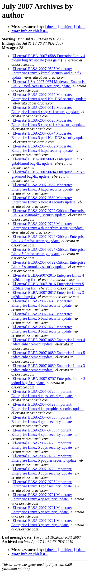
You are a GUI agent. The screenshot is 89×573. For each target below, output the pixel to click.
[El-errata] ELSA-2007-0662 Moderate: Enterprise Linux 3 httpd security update (42, 187)
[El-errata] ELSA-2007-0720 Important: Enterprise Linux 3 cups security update (42, 471)
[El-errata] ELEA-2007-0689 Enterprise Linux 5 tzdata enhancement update (48, 355)
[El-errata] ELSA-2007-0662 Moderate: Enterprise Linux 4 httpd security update (42, 148)
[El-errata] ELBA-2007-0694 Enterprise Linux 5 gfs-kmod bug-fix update (48, 174)
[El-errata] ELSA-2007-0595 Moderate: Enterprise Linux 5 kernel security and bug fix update (46, 73)
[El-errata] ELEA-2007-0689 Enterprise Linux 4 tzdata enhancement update (48, 342)
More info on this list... (29, 31)
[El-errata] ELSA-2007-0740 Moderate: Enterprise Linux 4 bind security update (42, 303)
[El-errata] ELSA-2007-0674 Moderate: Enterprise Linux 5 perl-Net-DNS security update (48, 135)
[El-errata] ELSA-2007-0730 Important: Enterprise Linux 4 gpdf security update (42, 419)
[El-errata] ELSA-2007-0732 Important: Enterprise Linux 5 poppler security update (44, 458)
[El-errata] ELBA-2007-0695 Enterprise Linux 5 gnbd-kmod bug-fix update (48, 161)
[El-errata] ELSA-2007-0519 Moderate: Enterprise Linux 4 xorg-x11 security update (45, 109)
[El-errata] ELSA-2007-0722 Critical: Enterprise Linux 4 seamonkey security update (48, 213)
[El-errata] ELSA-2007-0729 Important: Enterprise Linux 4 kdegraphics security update (47, 406)
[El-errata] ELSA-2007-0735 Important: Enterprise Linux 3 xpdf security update (42, 484)
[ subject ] (67, 27)
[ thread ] (52, 27)
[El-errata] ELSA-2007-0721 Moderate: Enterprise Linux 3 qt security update (41, 522)
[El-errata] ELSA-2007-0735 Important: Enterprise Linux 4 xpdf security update (42, 432)
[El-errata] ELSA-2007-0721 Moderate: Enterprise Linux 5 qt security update (41, 510)
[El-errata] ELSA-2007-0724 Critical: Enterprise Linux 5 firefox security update (48, 251)
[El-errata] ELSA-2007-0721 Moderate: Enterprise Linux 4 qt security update (41, 497)
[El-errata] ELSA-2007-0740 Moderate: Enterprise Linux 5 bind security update (42, 316)
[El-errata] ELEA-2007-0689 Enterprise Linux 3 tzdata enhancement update (48, 368)
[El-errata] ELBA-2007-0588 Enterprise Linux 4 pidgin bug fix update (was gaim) (48, 58)
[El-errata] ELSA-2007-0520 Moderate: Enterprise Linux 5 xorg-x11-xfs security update (48, 122)
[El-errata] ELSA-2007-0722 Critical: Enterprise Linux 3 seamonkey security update (48, 264)
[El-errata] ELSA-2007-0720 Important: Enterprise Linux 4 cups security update (42, 393)
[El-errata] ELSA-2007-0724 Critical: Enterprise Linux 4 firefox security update (48, 239)
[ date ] (81, 27)
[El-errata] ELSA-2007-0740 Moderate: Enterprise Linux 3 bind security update (42, 329)
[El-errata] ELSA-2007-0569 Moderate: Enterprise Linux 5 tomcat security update (43, 200)
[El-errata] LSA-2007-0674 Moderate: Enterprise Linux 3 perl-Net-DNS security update (48, 84)
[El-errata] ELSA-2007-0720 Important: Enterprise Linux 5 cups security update (42, 445)
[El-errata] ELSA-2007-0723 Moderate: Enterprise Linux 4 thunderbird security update (47, 226)
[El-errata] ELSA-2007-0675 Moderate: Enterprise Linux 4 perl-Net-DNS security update (48, 97)
